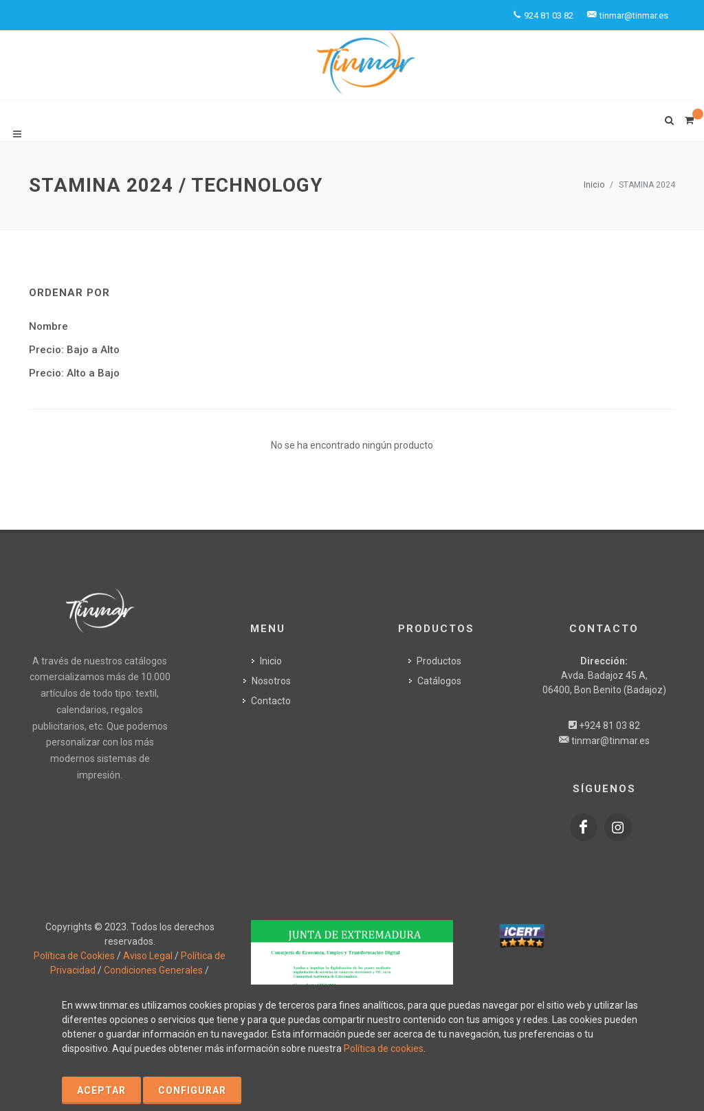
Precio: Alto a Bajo (74, 373)
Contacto (271, 700)
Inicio (594, 185)
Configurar (192, 1090)
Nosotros (271, 680)
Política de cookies (384, 1048)
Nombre (48, 326)
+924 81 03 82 (609, 724)
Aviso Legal (148, 955)
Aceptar (101, 1090)
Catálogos (439, 680)
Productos (439, 660)
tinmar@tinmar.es (610, 739)
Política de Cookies (74, 955)
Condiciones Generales (153, 970)
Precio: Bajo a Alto (74, 350)
